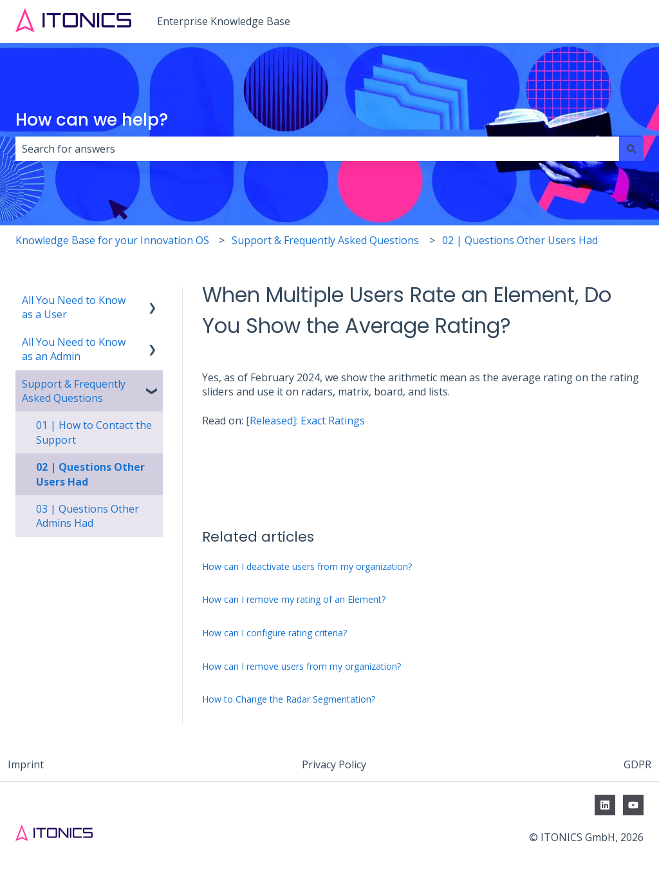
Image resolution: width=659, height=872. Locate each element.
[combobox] (317, 149)
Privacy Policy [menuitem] (334, 764)
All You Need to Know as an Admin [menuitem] (73, 349)
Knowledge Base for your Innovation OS (112, 240)
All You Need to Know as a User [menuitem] (73, 307)
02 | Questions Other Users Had (520, 240)
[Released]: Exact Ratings (305, 420)
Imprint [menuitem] (26, 764)
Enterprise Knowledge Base (223, 21)
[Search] (631, 149)
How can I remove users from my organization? (301, 666)
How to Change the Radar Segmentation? (288, 699)
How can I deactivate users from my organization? (307, 566)
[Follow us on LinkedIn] (605, 805)
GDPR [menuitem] (637, 764)
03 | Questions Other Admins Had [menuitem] (87, 516)
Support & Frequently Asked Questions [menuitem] (73, 391)
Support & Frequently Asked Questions (325, 240)
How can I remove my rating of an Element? (293, 599)
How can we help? (91, 119)
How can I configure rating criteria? (274, 633)
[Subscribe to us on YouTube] (633, 805)
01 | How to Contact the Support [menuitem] (94, 432)
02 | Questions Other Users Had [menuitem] (90, 474)
